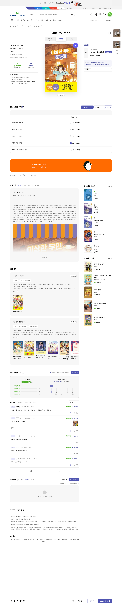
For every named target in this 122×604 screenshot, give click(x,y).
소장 (73, 122)
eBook (38, 8)
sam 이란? (116, 53)
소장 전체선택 (75, 117)
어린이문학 (27, 26)
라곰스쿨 (12, 51)
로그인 (89, 8)
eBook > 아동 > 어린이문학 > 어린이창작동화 (24, 195)
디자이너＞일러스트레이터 (20, 326)
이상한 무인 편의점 (17, 136)
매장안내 (105, 8)
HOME (10, 26)
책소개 (20, 185)
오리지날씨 (53, 20)
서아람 (12, 48)
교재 (46, 20)
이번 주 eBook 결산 (106, 20)
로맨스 (23, 20)
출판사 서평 (37, 185)
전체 (22, 479)
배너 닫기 (119, 3)
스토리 (60, 8)
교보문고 (31, 8)
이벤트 (92, 20)
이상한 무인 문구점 (17, 143)
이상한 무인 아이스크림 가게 (19, 150)
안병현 (19, 48)
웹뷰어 (33, 81)
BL (28, 20)
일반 (18, 20)
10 (55, 471)
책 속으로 (30, 185)
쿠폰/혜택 (116, 50)
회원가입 (84, 8)
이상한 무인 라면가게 (17, 122)
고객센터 (110, 8)
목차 (25, 185)
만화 (42, 20)
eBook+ (60, 20)
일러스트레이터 (33, 326)
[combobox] (32, 14)
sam (46, 8)
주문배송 (100, 8)
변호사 (15, 280)
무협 (37, 20)
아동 (21, 26)
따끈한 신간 (98, 20)
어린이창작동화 (36, 26)
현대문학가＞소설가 (25, 280)
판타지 (32, 20)
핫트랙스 (53, 8)
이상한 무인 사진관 (17, 129)
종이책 (32, 479)
